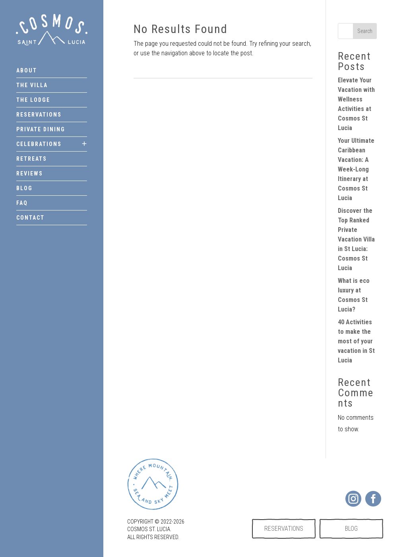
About (26, 70)
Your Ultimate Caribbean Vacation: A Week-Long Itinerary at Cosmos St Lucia (356, 169)
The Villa (32, 85)
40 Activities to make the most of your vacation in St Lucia (356, 341)
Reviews (29, 173)
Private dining (40, 129)
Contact (30, 217)
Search (364, 31)
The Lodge (33, 100)
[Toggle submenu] (84, 144)
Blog (24, 188)
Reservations (39, 114)
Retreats (31, 159)
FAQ (22, 203)
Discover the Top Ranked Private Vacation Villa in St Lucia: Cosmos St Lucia (356, 239)
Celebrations (39, 144)
